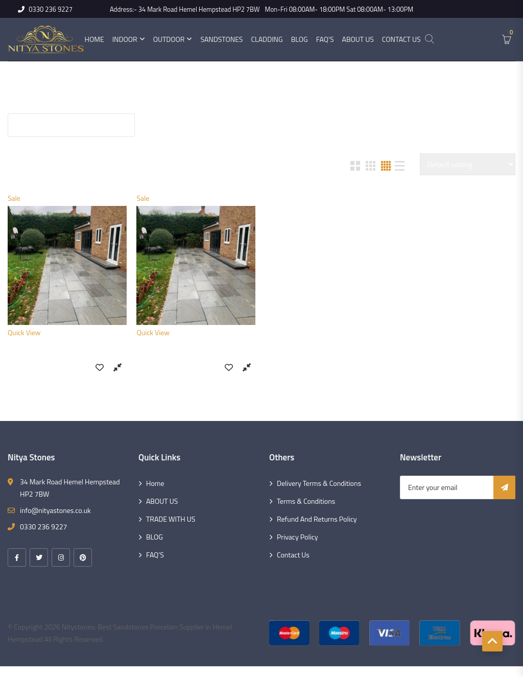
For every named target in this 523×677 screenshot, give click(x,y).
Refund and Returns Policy (317, 518)
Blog (299, 39)
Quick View (24, 332)
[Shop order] (467, 164)
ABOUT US (162, 501)
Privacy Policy (297, 536)
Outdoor (169, 39)
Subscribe (504, 487)
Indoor (124, 39)
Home (94, 39)
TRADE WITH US (170, 518)
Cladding (266, 39)
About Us (358, 39)
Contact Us (401, 39)
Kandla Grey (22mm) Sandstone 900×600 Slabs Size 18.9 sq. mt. (195, 353)
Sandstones (221, 39)
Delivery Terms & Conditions (319, 483)
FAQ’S (155, 554)
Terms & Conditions (306, 501)
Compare (118, 367)
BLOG (154, 536)
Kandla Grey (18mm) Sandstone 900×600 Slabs (67, 353)
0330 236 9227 (45, 9)
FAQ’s (325, 39)
